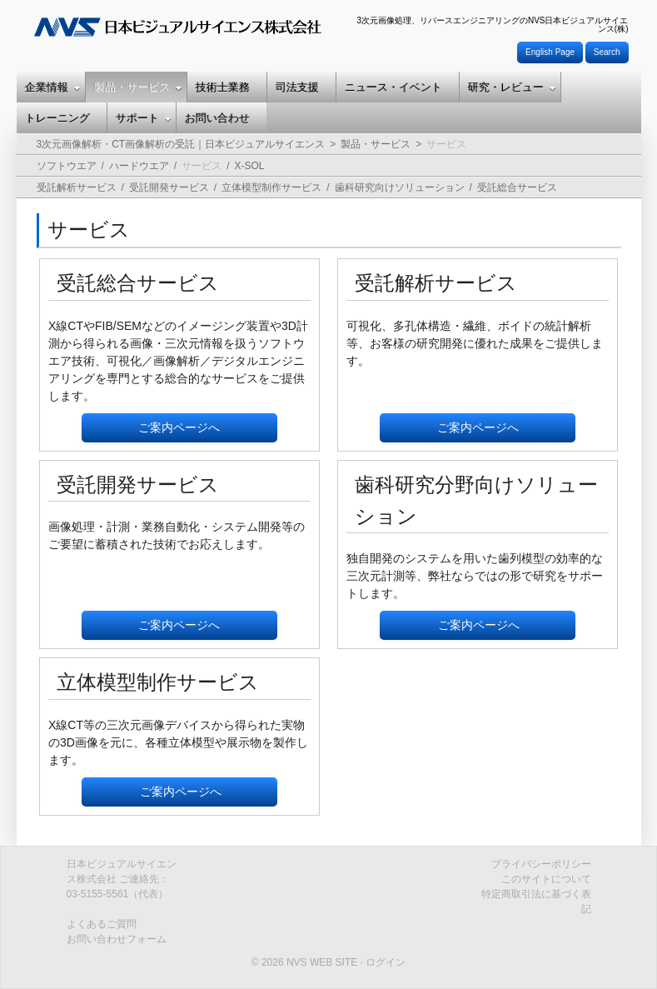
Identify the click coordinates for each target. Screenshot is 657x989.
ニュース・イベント (393, 87)
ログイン (386, 962)
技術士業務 (223, 87)
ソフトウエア (67, 166)
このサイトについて (546, 879)
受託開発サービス (169, 187)
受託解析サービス (77, 187)
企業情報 (53, 87)
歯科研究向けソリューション (400, 187)
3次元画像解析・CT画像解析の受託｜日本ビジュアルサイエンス (181, 144)
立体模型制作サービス (271, 187)
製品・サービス (138, 87)
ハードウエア (139, 166)
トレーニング (57, 118)
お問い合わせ (217, 118)
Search (607, 52)
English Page (550, 52)
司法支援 (297, 87)
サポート (144, 118)
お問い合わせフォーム (117, 939)
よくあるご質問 (102, 924)
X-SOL (250, 166)
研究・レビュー (512, 87)
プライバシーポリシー (541, 864)
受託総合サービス (517, 187)
